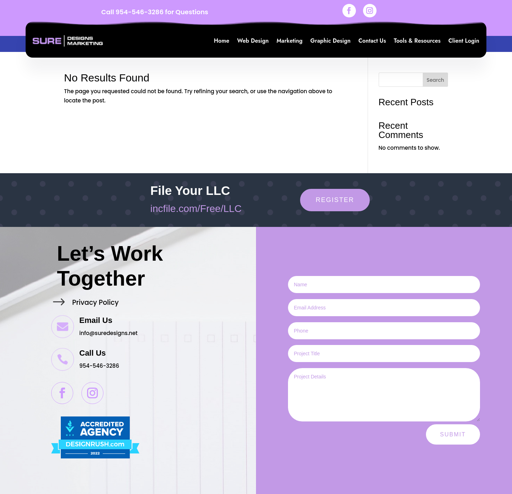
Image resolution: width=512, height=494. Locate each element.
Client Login (463, 41)
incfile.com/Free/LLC (196, 208)
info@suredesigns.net (108, 333)
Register (335, 199)
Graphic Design (330, 41)
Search (435, 80)
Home (221, 41)
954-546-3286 (140, 11)
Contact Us (372, 41)
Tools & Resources (417, 41)
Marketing (290, 41)
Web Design (253, 41)
